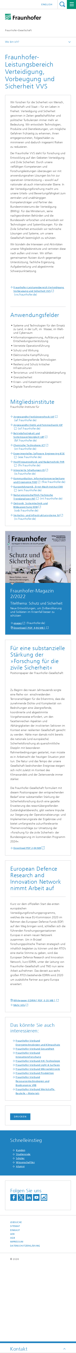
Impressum (16, 1319)
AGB (12, 1315)
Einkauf (15, 1307)
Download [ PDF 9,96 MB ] (30, 627)
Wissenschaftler (25, 1240)
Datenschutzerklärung (25, 1323)
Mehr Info (19, 1082)
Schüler (20, 1236)
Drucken (20, 1194)
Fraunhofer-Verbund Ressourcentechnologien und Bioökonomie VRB (32, 1158)
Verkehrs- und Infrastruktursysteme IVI (36, 515)
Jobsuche (16, 1300)
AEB (12, 1311)
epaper (18, 623)
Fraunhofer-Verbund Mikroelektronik (38, 1146)
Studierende (23, 1232)
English (46, 4)
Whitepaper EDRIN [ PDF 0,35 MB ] (34, 1078)
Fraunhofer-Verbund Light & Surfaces (38, 1142)
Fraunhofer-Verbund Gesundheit (35, 1126)
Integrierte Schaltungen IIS (29, 470)
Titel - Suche (62, 4)
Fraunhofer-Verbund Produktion (35, 1150)
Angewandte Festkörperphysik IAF (33, 416)
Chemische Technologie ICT (29, 445)
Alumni (20, 1244)
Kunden (20, 1228)
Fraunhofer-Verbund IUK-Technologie (38, 1138)
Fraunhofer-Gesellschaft (18, 30)
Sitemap (15, 1304)
